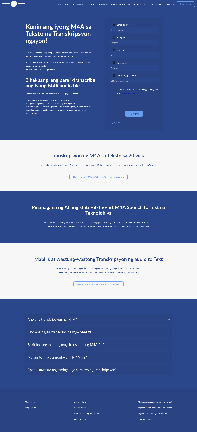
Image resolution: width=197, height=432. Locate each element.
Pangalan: (122, 37)
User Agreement (128, 93)
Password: (122, 62)
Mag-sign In (115, 122)
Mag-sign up (185, 4)
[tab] (98, 319)
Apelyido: (121, 50)
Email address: (124, 24)
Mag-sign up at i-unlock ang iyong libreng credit (98, 284)
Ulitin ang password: (127, 75)
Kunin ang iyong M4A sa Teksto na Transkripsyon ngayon (98, 177)
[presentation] (128, 103)
